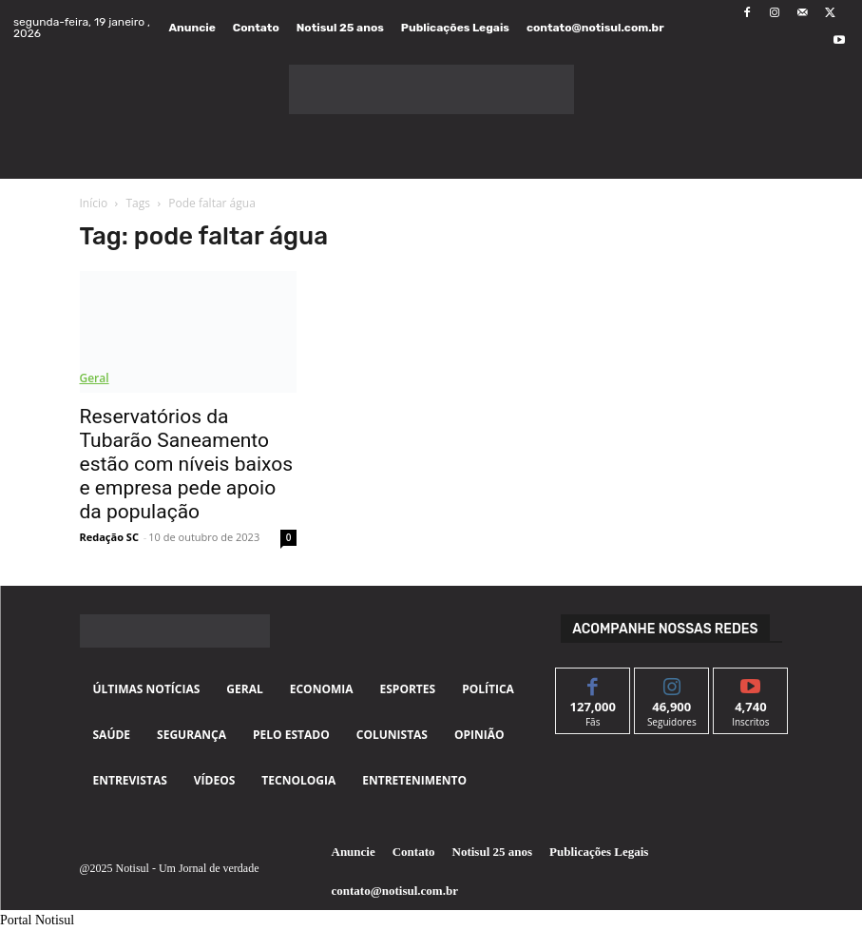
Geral (94, 378)
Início (94, 203)
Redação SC (109, 537)
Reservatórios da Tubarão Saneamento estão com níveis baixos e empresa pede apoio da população (187, 464)
